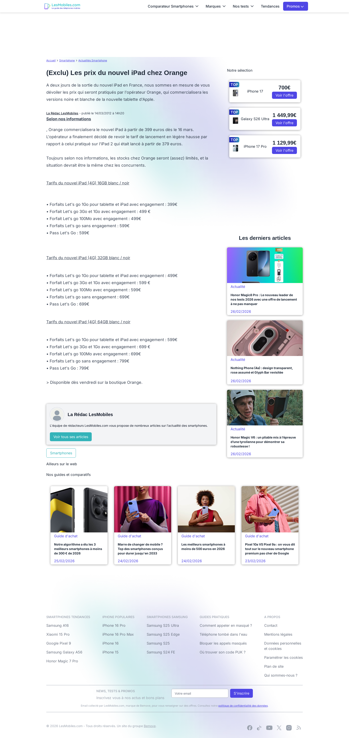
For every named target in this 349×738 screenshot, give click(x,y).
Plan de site (274, 666)
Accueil (51, 60)
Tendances (270, 6)
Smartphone (67, 60)
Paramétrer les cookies (283, 657)
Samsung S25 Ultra (163, 625)
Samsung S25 (158, 643)
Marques (216, 6)
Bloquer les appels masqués (223, 643)
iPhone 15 (110, 652)
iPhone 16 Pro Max (118, 634)
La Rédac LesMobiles (62, 113)
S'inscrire (241, 693)
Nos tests (243, 6)
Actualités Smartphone (92, 60)
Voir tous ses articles (70, 437)
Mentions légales (278, 634)
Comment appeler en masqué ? (226, 625)
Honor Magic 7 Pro (62, 661)
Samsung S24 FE (161, 652)
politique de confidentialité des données (243, 705)
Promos (295, 6)
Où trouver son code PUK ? (223, 652)
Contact (270, 625)
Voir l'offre (284, 95)
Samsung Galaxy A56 (64, 652)
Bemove (150, 726)
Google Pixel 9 (58, 643)
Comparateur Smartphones (173, 6)
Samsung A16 (57, 625)
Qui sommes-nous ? (280, 675)
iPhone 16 (110, 643)
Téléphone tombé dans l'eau (223, 634)
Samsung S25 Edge (163, 634)
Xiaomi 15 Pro (58, 634)
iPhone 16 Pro (114, 625)
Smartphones (61, 453)
